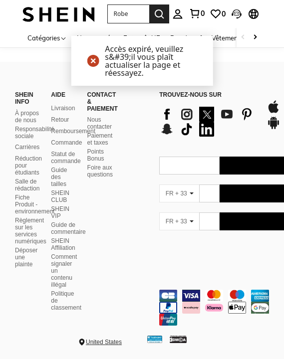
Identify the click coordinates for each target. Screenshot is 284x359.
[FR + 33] (179, 193)
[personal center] (178, 14)
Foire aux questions (100, 171)
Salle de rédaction (27, 185)
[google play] (274, 127)
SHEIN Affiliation (63, 244)
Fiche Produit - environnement (34, 204)
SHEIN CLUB (60, 196)
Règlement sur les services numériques (30, 231)
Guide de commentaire (68, 228)
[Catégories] (47, 37)
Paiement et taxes (100, 139)
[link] (197, 13)
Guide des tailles (59, 177)
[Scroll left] (243, 37)
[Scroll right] (255, 37)
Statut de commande (65, 158)
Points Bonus (95, 155)
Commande (66, 142)
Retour (60, 119)
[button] (128, 13)
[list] (207, 122)
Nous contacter (99, 123)
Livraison (63, 108)
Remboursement (73, 131)
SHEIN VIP (60, 212)
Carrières (27, 147)
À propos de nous (27, 117)
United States (104, 342)
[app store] (274, 111)
